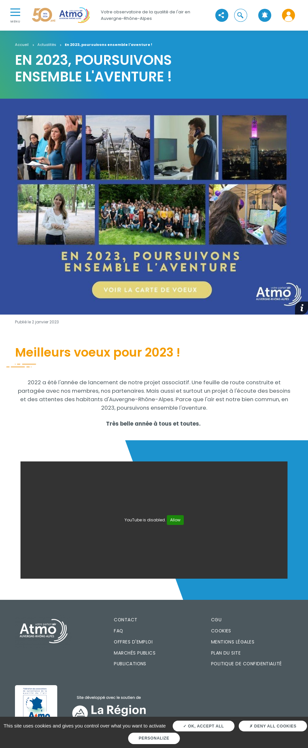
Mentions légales (232, 642)
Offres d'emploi (133, 642)
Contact (125, 619)
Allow (175, 520)
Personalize (154, 738)
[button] (241, 15)
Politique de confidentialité (246, 663)
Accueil (22, 45)
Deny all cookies (273, 726)
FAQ (118, 631)
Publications (130, 663)
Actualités (46, 45)
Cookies (221, 631)
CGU (216, 619)
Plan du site (226, 653)
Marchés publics (134, 653)
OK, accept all (203, 726)
